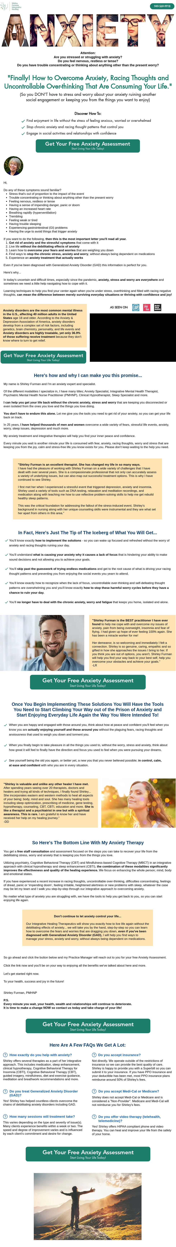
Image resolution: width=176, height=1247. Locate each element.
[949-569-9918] (162, 6)
